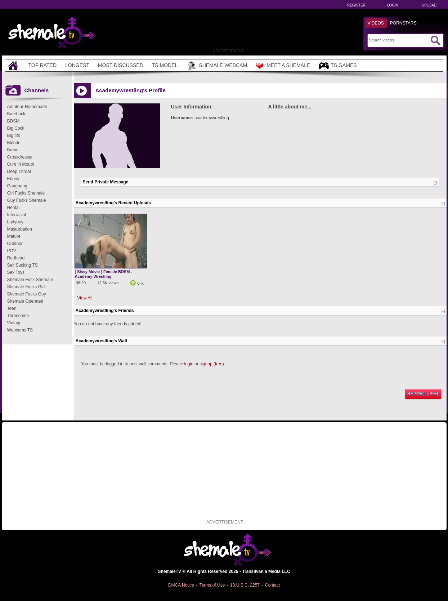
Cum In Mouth (20, 164)
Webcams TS (20, 330)
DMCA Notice (181, 585)
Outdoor (15, 243)
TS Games (338, 65)
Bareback (16, 113)
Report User (422, 393)
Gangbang (17, 185)
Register (356, 5)
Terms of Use (212, 585)
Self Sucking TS (22, 265)
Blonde (14, 142)
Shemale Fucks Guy (26, 294)
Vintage (14, 322)
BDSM (13, 121)
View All (85, 297)
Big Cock (15, 128)
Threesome (18, 315)
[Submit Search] (435, 40)
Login (392, 5)
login (188, 363)
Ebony (13, 178)
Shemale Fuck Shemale (30, 279)
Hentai (13, 207)
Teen (12, 308)
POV (11, 250)
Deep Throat (19, 171)
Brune (13, 149)
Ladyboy (15, 221)
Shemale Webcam (216, 65)
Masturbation (19, 229)
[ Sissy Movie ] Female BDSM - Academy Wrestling (104, 274)
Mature (14, 236)
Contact (272, 585)
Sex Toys (15, 272)
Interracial (16, 214)
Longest (77, 65)
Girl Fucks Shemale (26, 193)
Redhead (16, 258)
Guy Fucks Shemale (26, 200)
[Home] (14, 65)
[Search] (398, 40)
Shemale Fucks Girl (26, 286)
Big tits (13, 135)
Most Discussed (120, 65)
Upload (429, 5)
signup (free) (212, 363)
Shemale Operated (25, 301)
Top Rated (42, 65)
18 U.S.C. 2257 (245, 585)
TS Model (165, 65)
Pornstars (403, 23)
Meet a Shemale (283, 65)
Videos (376, 23)
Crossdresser (20, 157)
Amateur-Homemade (27, 106)
